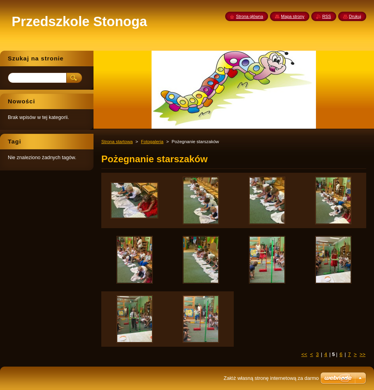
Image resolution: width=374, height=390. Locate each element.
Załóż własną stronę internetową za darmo (271, 378)
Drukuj (355, 16)
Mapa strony (292, 16)
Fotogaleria (152, 141)
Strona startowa (117, 141)
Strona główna (249, 16)
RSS (326, 16)
